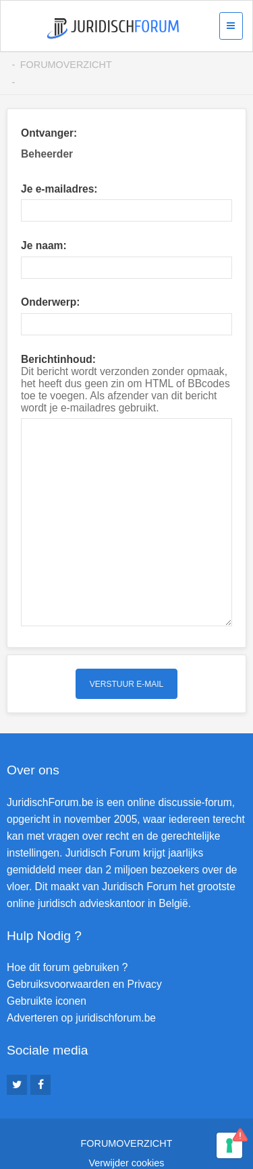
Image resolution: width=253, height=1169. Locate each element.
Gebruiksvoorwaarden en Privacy (84, 945)
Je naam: (44, 245)
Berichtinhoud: (58, 359)
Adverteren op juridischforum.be (81, 979)
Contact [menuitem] (127, 1143)
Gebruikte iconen (46, 962)
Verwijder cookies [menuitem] (127, 1123)
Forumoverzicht (66, 64)
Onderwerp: (50, 302)
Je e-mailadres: (59, 189)
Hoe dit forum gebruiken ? (67, 929)
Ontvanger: (49, 133)
